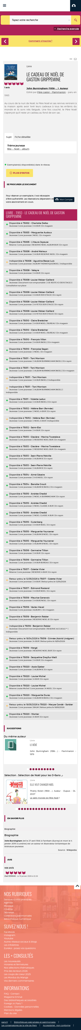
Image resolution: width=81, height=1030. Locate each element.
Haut (77, 886)
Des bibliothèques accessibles (20, 1000)
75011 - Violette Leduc (34, 399)
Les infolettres (11, 945)
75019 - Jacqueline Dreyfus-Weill (40, 657)
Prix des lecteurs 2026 (16, 971)
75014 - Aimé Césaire (34, 474)
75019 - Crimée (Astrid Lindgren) (57, 638)
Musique (8, 906)
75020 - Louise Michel (34, 676)
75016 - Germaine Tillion (35, 550)
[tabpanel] (40, 147)
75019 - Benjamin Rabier (36, 616)
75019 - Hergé (30, 647)
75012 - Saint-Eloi (32, 427)
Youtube (8, 938)
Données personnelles (26, 1006)
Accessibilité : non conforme (56, 1025)
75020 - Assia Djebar (33, 666)
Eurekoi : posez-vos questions (20, 948)
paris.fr (4, 1022)
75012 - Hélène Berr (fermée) (38, 408)
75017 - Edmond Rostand (36, 588)
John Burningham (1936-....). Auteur (47, 88)
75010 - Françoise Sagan (35, 349)
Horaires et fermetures (16, 964)
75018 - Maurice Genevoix (36, 597)
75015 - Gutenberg (32, 522)
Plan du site (10, 1013)
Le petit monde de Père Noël (44, 798)
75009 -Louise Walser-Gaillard (38, 279)
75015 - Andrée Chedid (35, 493)
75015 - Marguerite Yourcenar (38, 531)
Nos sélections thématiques (19, 967)
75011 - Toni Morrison (34, 358)
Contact (15, 993)
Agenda (8, 902)
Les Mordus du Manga (16, 977)
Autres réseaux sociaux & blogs (20, 941)
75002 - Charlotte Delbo (35, 223)
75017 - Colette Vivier (34, 569)
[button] (75, 5)
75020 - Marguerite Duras (36, 695)
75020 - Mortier (31, 714)
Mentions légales (13, 1010)
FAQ (6, 993)
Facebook (9, 932)
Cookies (8, 1006)
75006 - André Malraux (35, 251)
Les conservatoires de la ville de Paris (19, 1025)
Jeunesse (9, 912)
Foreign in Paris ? (13, 1003)
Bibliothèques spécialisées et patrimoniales (35, 1022)
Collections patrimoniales (18, 915)
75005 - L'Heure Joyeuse (35, 242)
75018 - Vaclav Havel (33, 607)
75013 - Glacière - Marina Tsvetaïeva (41, 437)
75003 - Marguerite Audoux (37, 232)
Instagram (9, 935)
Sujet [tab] (9, 137)
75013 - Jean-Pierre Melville (37, 455)
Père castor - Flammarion (51, 92)
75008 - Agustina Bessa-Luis (39, 261)
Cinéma (8, 909)
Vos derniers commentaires (19, 980)
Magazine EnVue (13, 997)
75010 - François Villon (34, 339)
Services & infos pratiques (17, 899)
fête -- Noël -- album (18, 149)
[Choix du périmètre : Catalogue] (5, 20)
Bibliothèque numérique (17, 919)
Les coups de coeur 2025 (17, 974)
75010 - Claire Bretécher (35, 320)
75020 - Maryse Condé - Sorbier (56, 704)
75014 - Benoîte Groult (34, 484)
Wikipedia (72, 850)
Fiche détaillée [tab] (22, 137)
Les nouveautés (12, 961)
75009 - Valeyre (31, 270)
